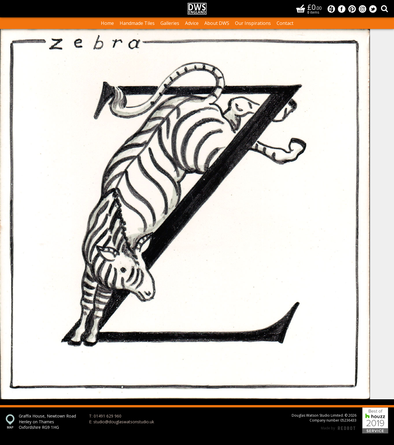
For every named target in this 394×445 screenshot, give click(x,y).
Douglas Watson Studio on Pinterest (352, 9)
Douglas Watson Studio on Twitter (373, 9)
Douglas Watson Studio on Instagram (362, 9)
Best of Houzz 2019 (375, 420)
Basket (300, 8)
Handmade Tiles (137, 23)
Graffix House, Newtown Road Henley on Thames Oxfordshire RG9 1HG (47, 421)
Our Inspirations (253, 23)
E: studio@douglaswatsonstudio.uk (121, 421)
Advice (192, 23)
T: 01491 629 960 (105, 416)
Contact (285, 23)
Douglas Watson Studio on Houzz (331, 9)
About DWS (216, 23)
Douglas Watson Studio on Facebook (341, 9)
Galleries (169, 23)
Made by (338, 428)
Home (107, 23)
